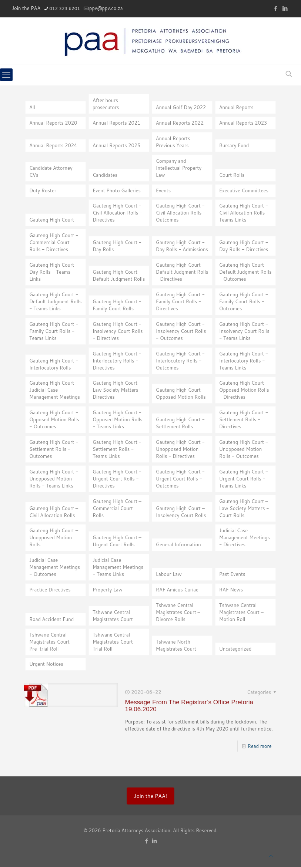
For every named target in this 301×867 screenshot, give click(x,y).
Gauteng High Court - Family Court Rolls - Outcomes (243, 301)
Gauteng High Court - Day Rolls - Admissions (182, 246)
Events (163, 190)
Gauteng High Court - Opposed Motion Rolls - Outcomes (54, 419)
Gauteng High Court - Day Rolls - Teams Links (53, 272)
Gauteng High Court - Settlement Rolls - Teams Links (117, 449)
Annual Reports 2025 (116, 145)
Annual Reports (236, 107)
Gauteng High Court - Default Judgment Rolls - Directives (182, 272)
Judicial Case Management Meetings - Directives (244, 537)
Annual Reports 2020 (53, 122)
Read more (260, 746)
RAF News (231, 589)
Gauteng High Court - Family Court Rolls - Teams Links (53, 331)
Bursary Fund (234, 145)
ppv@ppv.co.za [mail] (106, 8)
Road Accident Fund (51, 619)
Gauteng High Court (51, 219)
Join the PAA (26, 8)
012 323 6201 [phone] (64, 8)
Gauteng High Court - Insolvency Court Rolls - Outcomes (181, 331)
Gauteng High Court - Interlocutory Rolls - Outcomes (180, 360)
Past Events (232, 574)
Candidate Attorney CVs (51, 171)
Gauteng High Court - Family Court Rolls (117, 305)
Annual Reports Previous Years (173, 142)
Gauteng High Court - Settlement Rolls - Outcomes (53, 449)
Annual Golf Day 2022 (181, 107)
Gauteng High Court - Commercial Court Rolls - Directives (53, 242)
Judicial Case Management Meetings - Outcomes (54, 567)
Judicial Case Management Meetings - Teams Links (118, 567)
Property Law (108, 589)
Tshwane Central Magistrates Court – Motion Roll (241, 612)
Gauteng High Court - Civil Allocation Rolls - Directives (118, 212)
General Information (178, 544)
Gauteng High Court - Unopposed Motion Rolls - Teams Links (53, 478)
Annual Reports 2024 (53, 145)
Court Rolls (231, 175)
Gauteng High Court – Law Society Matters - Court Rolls (244, 508)
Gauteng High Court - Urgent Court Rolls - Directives (117, 478)
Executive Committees (243, 190)
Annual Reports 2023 (243, 122)
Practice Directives (50, 589)
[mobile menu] (6, 74)
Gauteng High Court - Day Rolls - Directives (243, 246)
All (32, 107)
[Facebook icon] (275, 8)
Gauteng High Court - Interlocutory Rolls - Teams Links (243, 360)
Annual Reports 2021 (116, 122)
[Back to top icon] (270, 856)
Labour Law (169, 574)
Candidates (105, 175)
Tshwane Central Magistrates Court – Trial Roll (115, 641)
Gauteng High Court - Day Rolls (117, 246)
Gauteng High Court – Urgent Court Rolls (117, 541)
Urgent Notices (46, 664)
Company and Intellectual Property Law (178, 168)
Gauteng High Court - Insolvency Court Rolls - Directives (118, 331)
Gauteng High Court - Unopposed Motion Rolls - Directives (180, 449)
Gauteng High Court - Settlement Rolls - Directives (243, 419)
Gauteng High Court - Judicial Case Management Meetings (54, 389)
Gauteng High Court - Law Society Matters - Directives (118, 389)
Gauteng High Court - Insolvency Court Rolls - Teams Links (244, 331)
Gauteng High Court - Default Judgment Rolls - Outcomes (245, 272)
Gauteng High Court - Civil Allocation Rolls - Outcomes (181, 212)
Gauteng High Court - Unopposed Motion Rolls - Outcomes (243, 449)
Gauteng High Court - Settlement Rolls (180, 423)
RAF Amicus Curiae (177, 589)
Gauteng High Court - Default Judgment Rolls (119, 275)
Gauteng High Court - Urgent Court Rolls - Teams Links (243, 478)
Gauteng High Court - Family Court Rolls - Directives (180, 301)
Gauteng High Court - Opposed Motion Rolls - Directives (244, 389)
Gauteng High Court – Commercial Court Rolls (117, 508)
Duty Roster (42, 190)
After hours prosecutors (106, 104)
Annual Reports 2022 (180, 122)
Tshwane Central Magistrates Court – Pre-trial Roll (51, 641)
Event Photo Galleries (117, 190)
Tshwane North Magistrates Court (176, 645)
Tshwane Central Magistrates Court (113, 616)
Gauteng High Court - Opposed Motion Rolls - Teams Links (118, 419)
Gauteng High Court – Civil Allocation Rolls (53, 512)
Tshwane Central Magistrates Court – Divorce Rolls (178, 612)
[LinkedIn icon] (285, 8)
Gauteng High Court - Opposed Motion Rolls (181, 393)
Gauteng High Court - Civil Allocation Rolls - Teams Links (244, 212)
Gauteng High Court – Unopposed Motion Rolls (53, 537)
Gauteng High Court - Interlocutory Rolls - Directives (117, 360)
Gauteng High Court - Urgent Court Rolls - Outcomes (180, 478)
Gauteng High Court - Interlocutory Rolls (53, 364)
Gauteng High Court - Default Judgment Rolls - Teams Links (55, 301)
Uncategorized (235, 648)
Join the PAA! (150, 796)
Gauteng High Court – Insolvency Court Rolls (181, 512)
